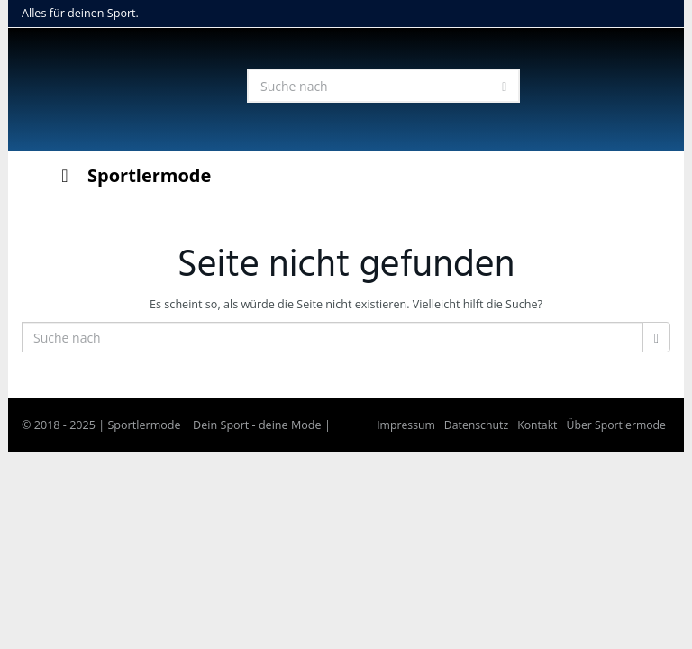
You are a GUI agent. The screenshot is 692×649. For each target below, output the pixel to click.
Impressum (406, 425)
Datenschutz (476, 425)
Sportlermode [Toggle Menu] (132, 175)
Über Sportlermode (616, 425)
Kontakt (537, 425)
